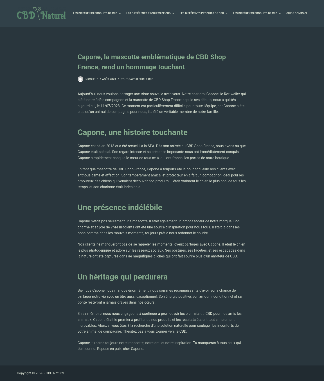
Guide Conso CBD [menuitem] (300, 13)
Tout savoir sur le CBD (137, 79)
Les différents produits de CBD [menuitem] (97, 13)
